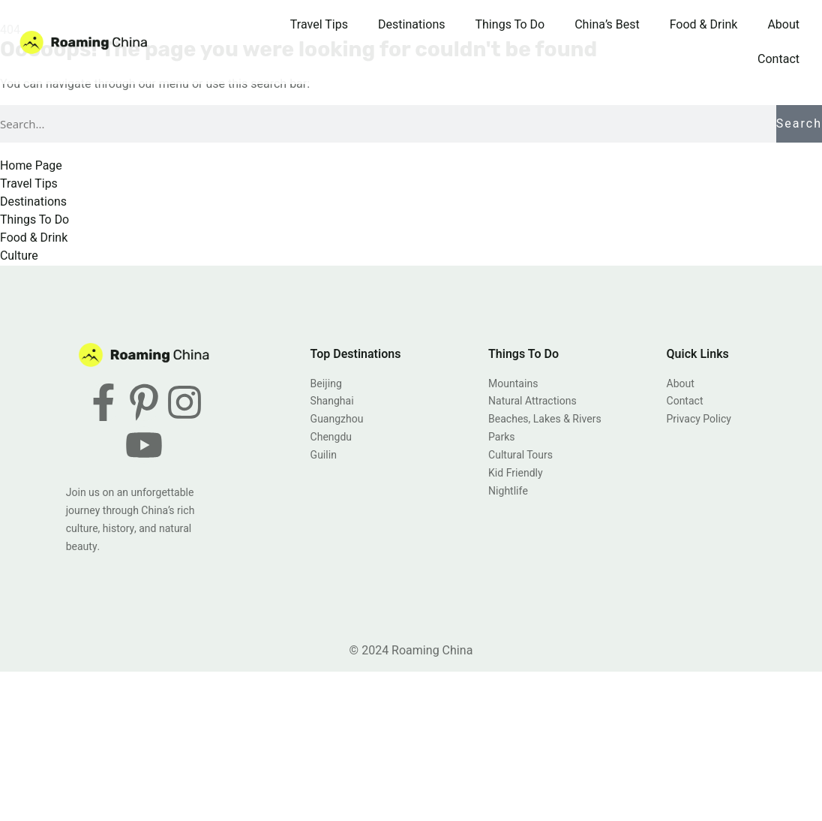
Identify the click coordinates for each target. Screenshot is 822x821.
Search (799, 124)
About (783, 25)
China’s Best (606, 25)
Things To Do (510, 25)
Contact (779, 59)
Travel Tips (319, 25)
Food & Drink (704, 25)
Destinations (412, 25)
